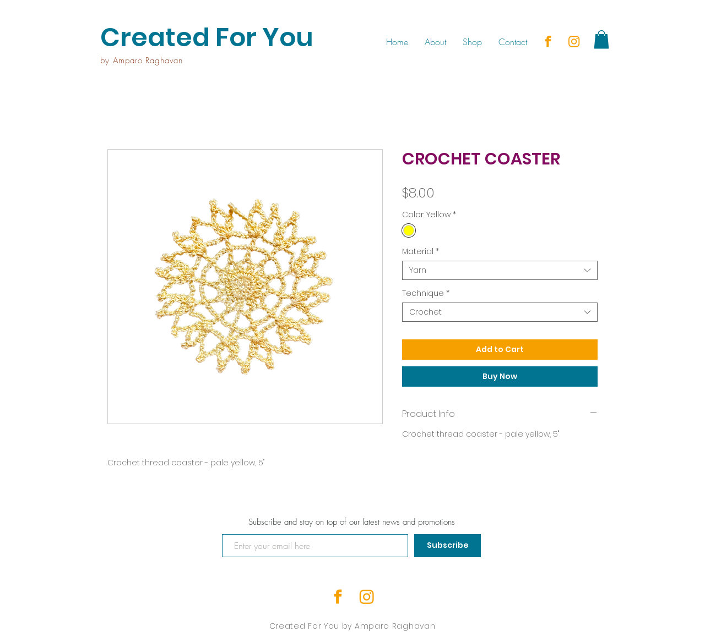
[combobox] (500, 270)
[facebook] (548, 41)
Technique (425, 293)
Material (420, 251)
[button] (601, 39)
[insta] (574, 41)
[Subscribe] (447, 545)
